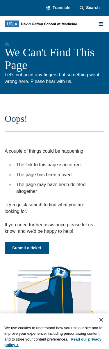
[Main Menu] (100, 23)
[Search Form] (89, 8)
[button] (58, 8)
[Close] (101, 324)
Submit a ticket (26, 248)
